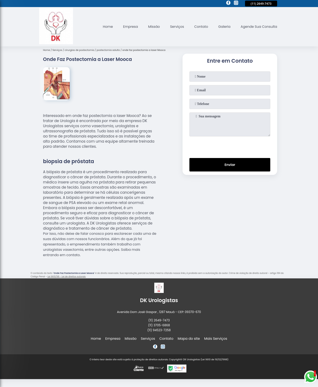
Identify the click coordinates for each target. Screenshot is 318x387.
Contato (200, 26)
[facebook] (228, 3)
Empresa (128, 26)
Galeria (223, 26)
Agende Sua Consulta (258, 26)
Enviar (229, 164)
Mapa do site (189, 338)
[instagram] (236, 3)
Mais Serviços (215, 338)
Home (106, 26)
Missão (152, 26)
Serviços (176, 26)
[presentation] (229, 146)
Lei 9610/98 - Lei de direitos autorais (67, 276)
